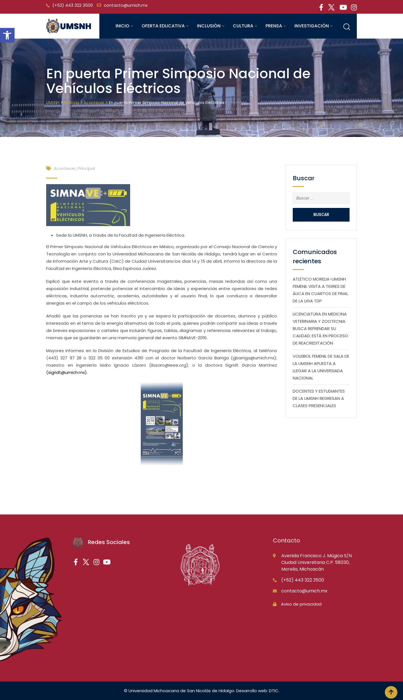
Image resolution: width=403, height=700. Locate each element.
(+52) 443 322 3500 (72, 5)
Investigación (311, 26)
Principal (86, 168)
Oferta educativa (163, 26)
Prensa (274, 26)
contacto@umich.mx (125, 5)
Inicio (122, 26)
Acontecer (65, 168)
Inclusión (209, 26)
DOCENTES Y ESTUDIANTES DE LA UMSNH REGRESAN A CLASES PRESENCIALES (319, 398)
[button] (7, 35)
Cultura (243, 26)
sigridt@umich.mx (66, 372)
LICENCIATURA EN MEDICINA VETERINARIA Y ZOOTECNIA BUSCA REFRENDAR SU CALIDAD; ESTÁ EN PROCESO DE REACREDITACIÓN (320, 328)
